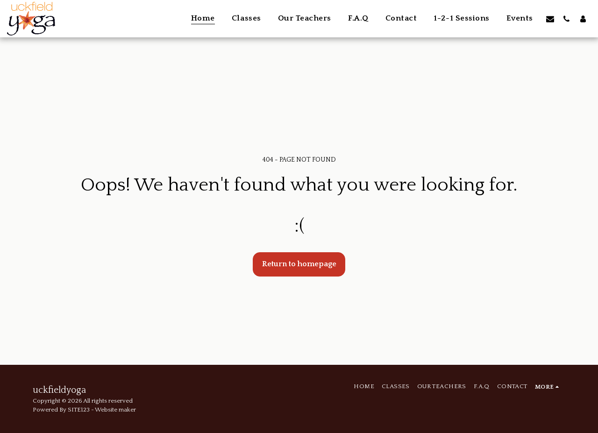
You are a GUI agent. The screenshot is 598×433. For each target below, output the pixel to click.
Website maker (115, 409)
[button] (550, 18)
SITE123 (79, 409)
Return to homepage (299, 264)
